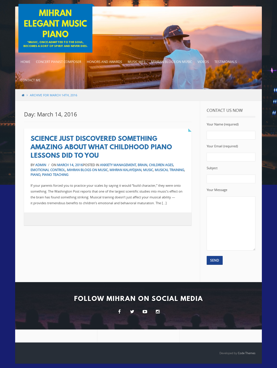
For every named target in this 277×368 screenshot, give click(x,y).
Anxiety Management (118, 165)
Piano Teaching (55, 174)
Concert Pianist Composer (58, 61)
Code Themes (246, 353)
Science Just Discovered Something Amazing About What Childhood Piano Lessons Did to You (101, 147)
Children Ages (161, 165)
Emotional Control (48, 170)
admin (40, 165)
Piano (35, 174)
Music (148, 170)
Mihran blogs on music (87, 170)
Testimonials (225, 61)
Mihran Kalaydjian (125, 170)
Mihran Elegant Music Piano (55, 24)
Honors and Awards (104, 61)
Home (25, 61)
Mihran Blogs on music (171, 61)
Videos (203, 61)
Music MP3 (136, 61)
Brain (142, 165)
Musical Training (169, 170)
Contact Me (30, 80)
